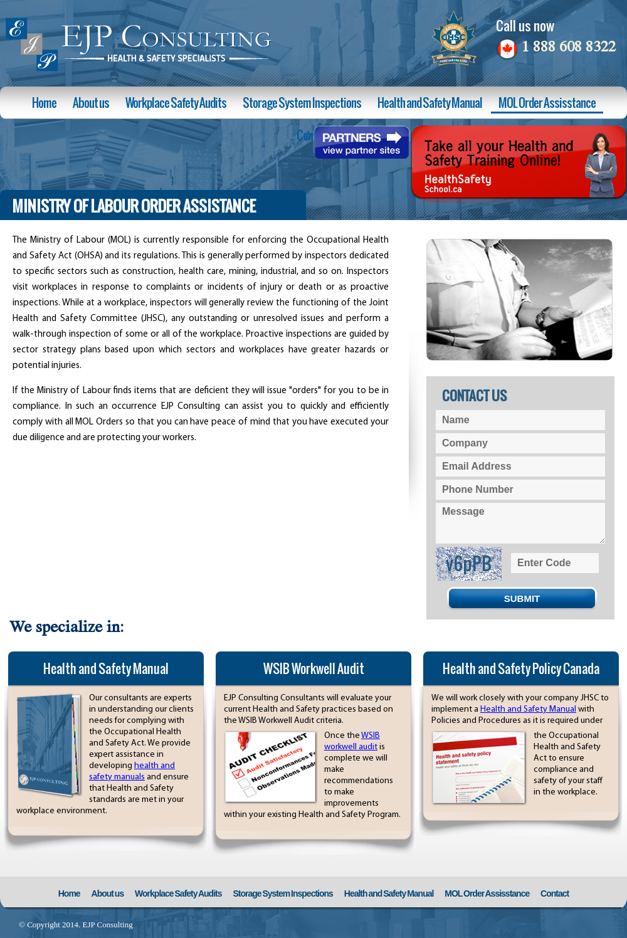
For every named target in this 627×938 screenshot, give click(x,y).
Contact (554, 893)
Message (520, 523)
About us (91, 103)
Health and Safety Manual (429, 103)
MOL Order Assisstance (547, 103)
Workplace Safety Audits (175, 103)
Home (44, 103)
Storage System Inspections (302, 103)
